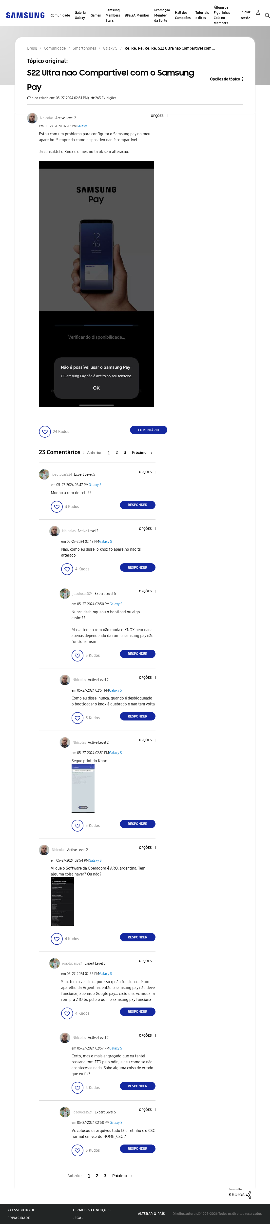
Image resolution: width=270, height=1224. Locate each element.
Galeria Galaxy (80, 15)
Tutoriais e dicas (202, 15)
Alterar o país (151, 1214)
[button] (158, 116)
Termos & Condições (92, 1210)
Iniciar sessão (246, 15)
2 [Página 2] (117, 452)
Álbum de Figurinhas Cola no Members (222, 15)
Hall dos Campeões (183, 15)
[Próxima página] (142, 452)
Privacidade (18, 1218)
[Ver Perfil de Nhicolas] (46, 118)
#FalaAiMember (137, 15)
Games (96, 15)
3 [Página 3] (125, 452)
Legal (78, 1218)
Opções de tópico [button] (225, 79)
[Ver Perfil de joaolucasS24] (62, 474)
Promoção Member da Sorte (162, 15)
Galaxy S (83, 126)
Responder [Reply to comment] (137, 505)
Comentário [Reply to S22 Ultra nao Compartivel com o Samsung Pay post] (148, 430)
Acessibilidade (21, 1210)
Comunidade (60, 15)
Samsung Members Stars (113, 15)
